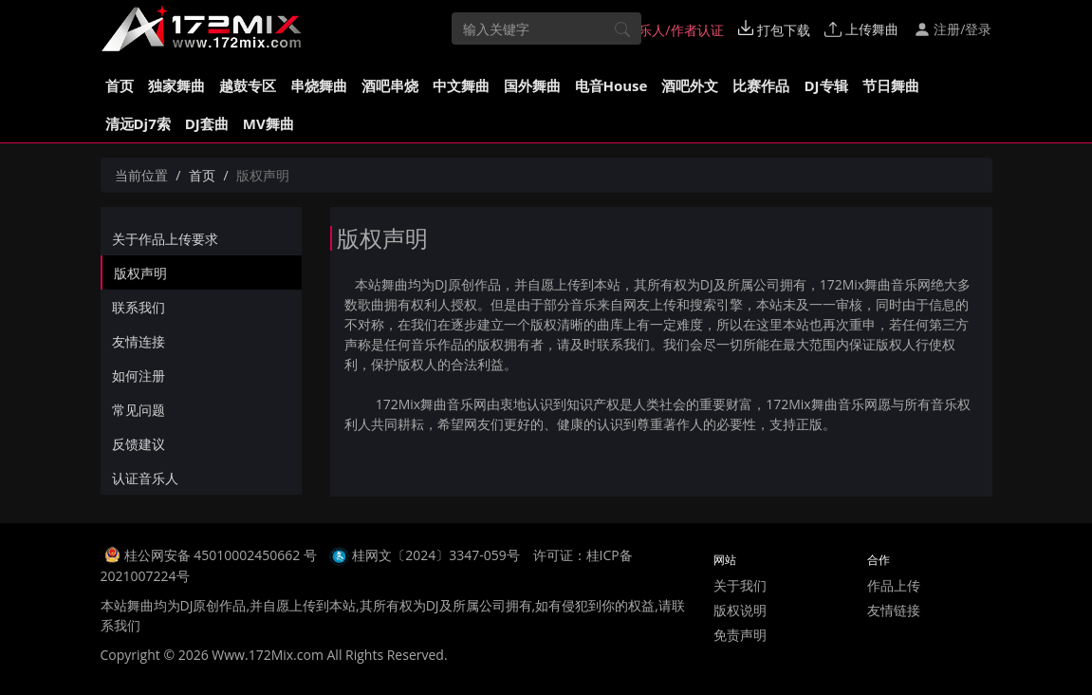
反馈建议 (138, 444)
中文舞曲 (461, 85)
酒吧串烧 (389, 85)
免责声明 (740, 635)
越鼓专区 (247, 85)
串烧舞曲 (318, 85)
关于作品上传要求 (165, 239)
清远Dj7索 (138, 123)
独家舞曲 (176, 85)
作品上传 (893, 585)
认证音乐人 (145, 478)
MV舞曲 (268, 123)
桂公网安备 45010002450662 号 (222, 555)
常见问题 (138, 410)
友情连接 (138, 341)
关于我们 (740, 585)
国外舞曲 (532, 85)
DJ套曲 (207, 123)
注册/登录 (953, 29)
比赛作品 (760, 85)
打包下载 (774, 29)
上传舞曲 (861, 29)
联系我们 (138, 307)
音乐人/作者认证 (665, 29)
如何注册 (138, 375)
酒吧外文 (689, 85)
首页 (119, 85)
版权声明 (140, 273)
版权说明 (740, 610)
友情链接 (893, 610)
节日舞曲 (890, 85)
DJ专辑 (825, 85)
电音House (611, 85)
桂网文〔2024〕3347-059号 (436, 555)
